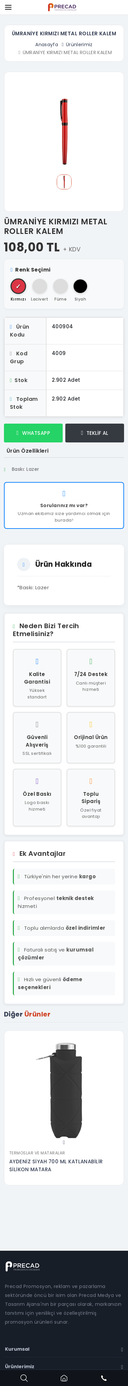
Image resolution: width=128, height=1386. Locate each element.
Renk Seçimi (31, 270)
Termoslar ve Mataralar (37, 1153)
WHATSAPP (33, 433)
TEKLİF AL (95, 433)
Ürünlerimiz (79, 44)
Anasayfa (46, 44)
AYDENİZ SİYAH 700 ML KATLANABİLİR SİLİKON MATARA (56, 1165)
